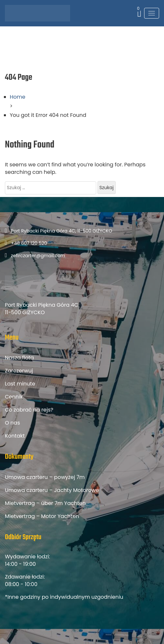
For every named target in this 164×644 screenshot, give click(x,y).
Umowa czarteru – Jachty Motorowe (52, 490)
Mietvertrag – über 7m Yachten (45, 503)
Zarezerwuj (19, 370)
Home (17, 97)
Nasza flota (19, 357)
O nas (12, 423)
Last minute (20, 383)
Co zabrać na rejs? (29, 409)
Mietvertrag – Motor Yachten (42, 516)
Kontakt (15, 436)
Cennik (14, 396)
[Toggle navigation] (151, 13)
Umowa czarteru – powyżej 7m (45, 477)
